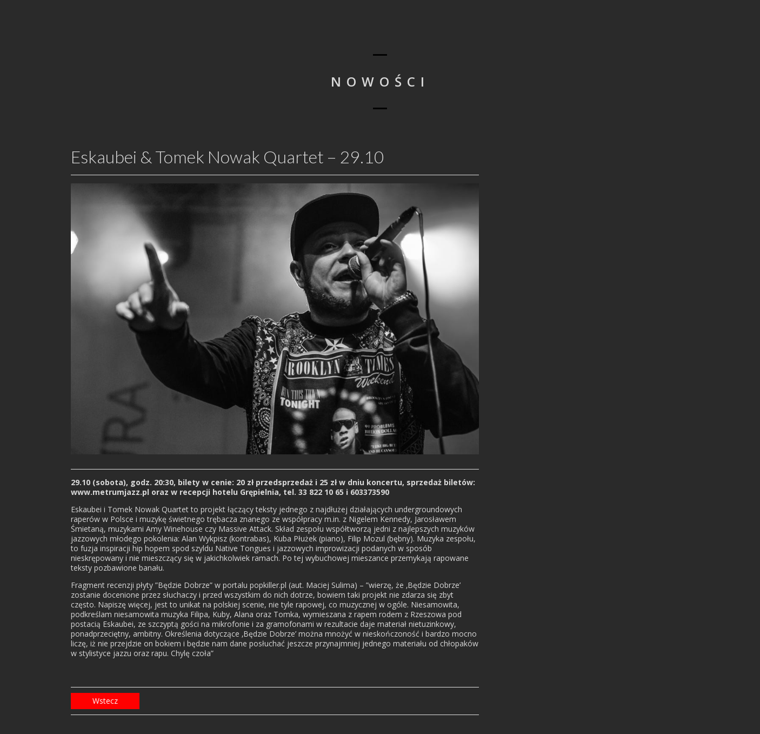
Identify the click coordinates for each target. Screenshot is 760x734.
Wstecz (105, 701)
